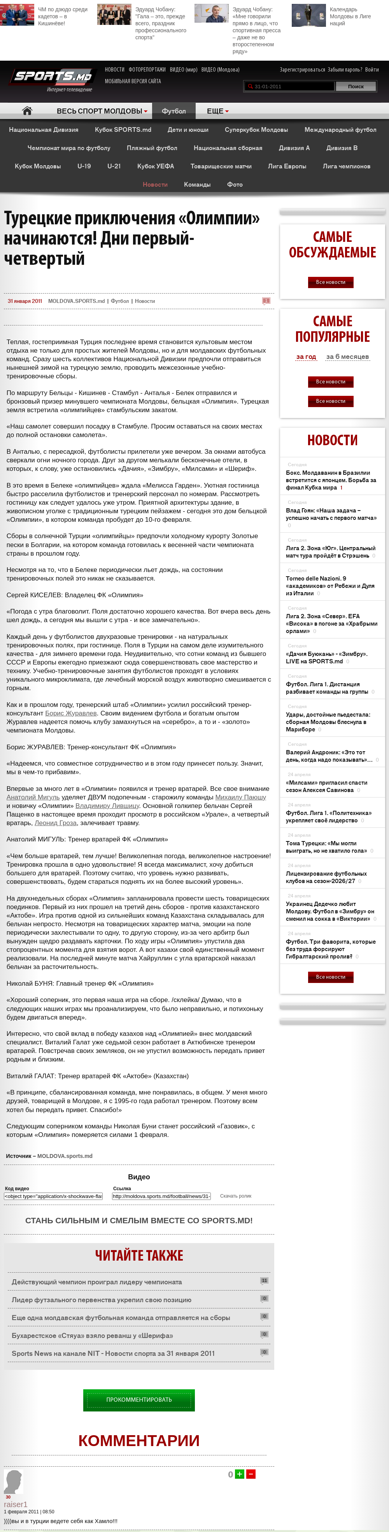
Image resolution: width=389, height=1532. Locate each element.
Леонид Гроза (56, 823)
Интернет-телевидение (53, 80)
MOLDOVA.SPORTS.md (76, 300)
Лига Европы (287, 165)
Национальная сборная (228, 147)
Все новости (330, 282)
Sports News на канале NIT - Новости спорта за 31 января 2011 (113, 1352)
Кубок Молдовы (38, 165)
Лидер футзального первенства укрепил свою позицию (101, 1299)
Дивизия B (341, 147)
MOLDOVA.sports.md (65, 1156)
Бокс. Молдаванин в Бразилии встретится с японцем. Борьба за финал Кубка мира (331, 480)
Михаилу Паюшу (240, 797)
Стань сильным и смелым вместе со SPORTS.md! (139, 1220)
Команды (197, 184)
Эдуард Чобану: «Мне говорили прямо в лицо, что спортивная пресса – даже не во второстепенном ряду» (237, 29)
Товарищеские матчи (221, 165)
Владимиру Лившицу (107, 806)
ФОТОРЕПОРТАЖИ (147, 70)
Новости (155, 184)
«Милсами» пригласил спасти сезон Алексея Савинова (327, 785)
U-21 (114, 165)
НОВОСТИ (114, 70)
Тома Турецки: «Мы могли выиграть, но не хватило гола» (329, 846)
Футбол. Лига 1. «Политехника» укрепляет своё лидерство (329, 816)
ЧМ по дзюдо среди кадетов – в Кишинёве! (44, 15)
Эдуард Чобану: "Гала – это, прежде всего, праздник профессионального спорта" (141, 22)
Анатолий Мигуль (33, 797)
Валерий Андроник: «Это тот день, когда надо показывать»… (332, 755)
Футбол (174, 110)
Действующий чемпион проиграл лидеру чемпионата (97, 1281)
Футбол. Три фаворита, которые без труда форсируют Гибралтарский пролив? (331, 948)
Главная (27, 110)
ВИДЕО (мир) (184, 70)
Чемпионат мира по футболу (69, 147)
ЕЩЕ (215, 110)
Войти (372, 70)
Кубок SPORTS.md (123, 129)
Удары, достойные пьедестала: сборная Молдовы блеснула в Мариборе (328, 721)
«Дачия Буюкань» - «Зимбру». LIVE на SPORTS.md (327, 657)
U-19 (84, 165)
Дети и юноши (188, 129)
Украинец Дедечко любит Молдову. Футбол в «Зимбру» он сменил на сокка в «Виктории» (331, 911)
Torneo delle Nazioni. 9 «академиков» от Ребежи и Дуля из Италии (330, 585)
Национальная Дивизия (44, 129)
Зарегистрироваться (302, 70)
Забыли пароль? (345, 70)
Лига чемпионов (347, 165)
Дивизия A (294, 147)
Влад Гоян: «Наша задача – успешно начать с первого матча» (331, 517)
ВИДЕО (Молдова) (221, 70)
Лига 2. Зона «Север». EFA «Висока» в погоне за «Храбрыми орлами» (332, 623)
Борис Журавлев (71, 713)
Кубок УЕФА (155, 165)
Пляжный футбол (152, 147)
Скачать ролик (235, 1196)
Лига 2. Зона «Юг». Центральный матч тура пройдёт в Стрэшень (331, 551)
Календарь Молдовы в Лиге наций (331, 15)
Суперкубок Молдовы (256, 129)
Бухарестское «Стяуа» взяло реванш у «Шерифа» (92, 1335)
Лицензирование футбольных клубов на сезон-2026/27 (326, 876)
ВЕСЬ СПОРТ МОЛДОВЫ (99, 110)
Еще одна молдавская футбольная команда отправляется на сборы (121, 1317)
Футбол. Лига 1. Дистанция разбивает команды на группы (330, 687)
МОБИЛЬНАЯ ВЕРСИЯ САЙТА (133, 82)
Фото (235, 184)
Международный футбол (341, 129)
